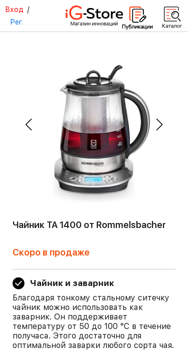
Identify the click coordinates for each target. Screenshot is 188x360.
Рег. (16, 22)
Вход (14, 10)
